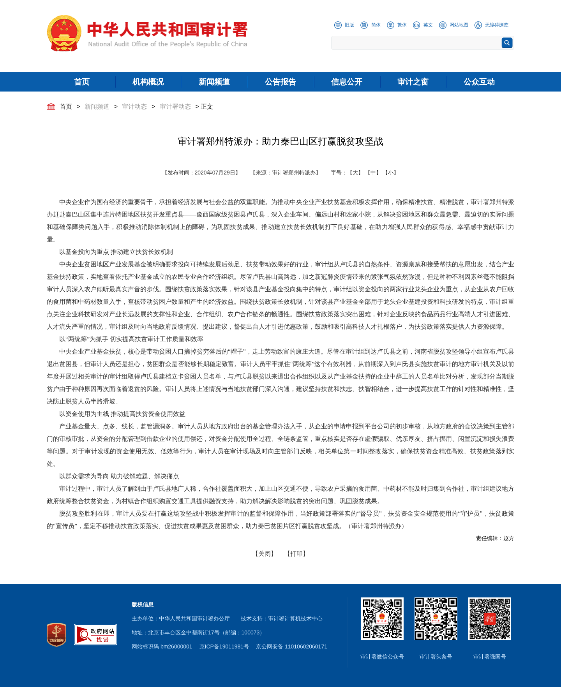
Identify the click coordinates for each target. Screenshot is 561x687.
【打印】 (296, 553)
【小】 (391, 172)
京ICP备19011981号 (224, 646)
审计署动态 (175, 106)
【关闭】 (264, 553)
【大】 (355, 172)
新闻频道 (97, 106)
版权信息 (142, 604)
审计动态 (134, 106)
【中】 (373, 172)
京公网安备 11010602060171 (291, 646)
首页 (66, 106)
